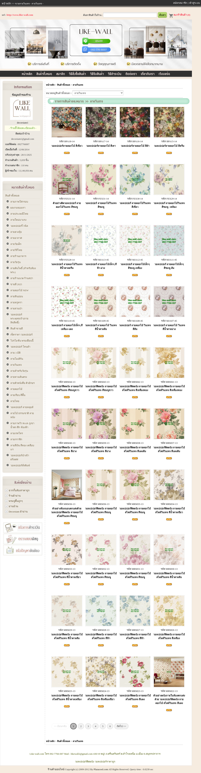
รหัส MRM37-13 (169, 443)
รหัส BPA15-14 (169, 141)
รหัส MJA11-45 (169, 259)
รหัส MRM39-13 (100, 443)
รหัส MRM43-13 (100, 381)
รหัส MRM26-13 (169, 630)
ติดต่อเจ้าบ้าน (23, 133)
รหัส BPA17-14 (101, 141)
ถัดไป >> (121, 726)
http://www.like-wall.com (20, 14)
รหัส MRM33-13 (66, 568)
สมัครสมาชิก (180, 3)
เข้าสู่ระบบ (194, 3)
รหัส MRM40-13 (66, 443)
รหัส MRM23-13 (135, 691)
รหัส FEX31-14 (67, 198)
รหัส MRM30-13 (169, 568)
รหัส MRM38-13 (135, 443)
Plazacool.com (101, 769)
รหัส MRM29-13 (66, 630)
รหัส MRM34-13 (169, 504)
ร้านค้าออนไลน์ (56, 769)
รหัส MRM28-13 (100, 630)
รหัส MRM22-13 (169, 691)
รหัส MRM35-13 (135, 504)
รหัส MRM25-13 (66, 691)
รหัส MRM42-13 (135, 381)
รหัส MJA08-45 (135, 320)
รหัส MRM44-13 (66, 381)
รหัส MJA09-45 (101, 320)
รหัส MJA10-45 (67, 320)
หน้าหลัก (6, 3)
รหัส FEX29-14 (169, 198)
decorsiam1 (22, 122)
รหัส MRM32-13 (100, 568)
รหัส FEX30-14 (135, 198)
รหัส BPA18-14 (67, 141)
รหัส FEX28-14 (67, 259)
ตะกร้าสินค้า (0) (179, 14)
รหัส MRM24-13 (100, 691)
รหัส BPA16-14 (135, 141)
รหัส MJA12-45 (135, 259)
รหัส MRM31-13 (135, 568)
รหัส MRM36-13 (66, 504)
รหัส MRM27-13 (135, 630)
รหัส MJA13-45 (101, 259)
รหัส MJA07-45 (169, 320)
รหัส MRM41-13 (169, 381)
